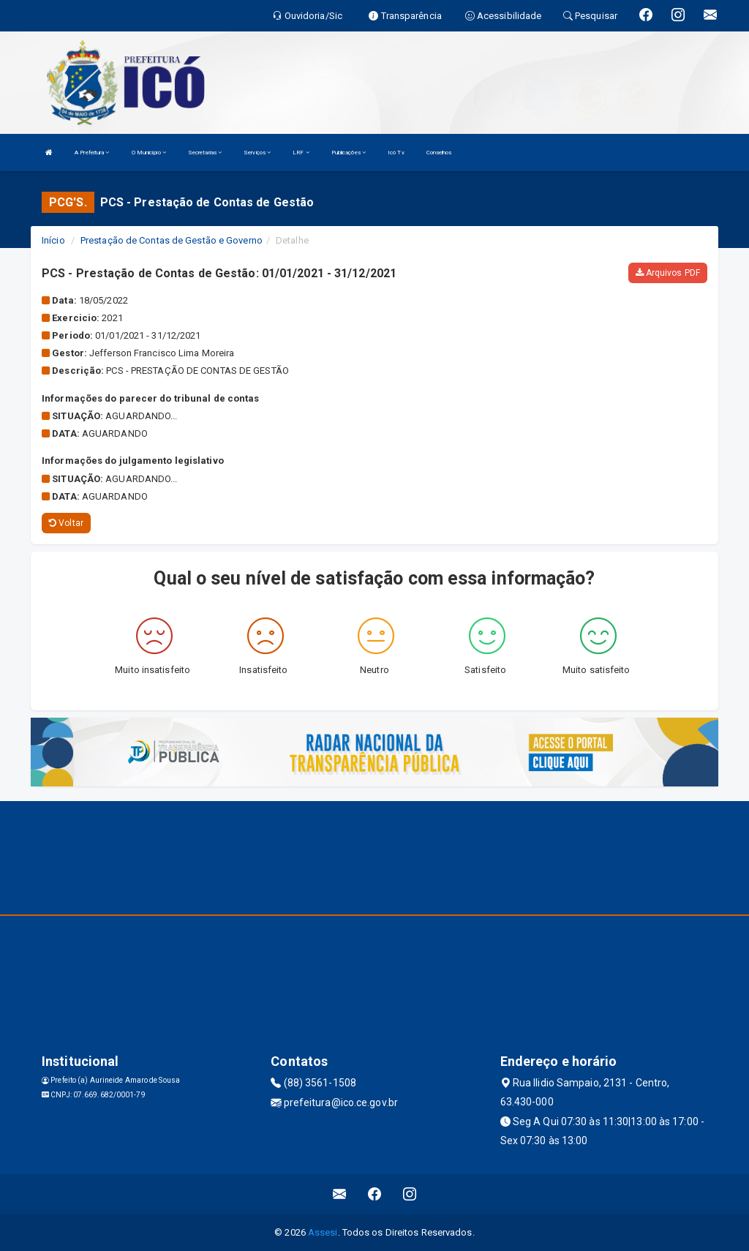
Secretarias (205, 152)
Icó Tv (396, 152)
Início (53, 240)
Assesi (323, 1232)
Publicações (348, 152)
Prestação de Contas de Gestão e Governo (171, 240)
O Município (149, 152)
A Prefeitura (92, 152)
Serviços (257, 152)
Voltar (66, 523)
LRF (301, 152)
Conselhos (439, 152)
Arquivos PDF (668, 273)
